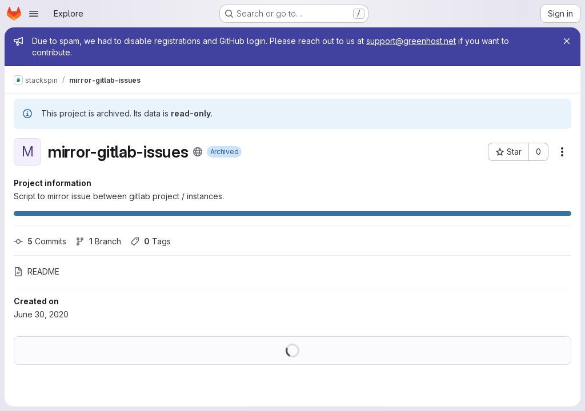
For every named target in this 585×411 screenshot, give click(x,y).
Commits (40, 241)
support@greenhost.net (411, 41)
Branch (98, 241)
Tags (150, 241)
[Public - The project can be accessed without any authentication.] (197, 151)
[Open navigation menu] (34, 14)
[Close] (567, 41)
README (36, 271)
